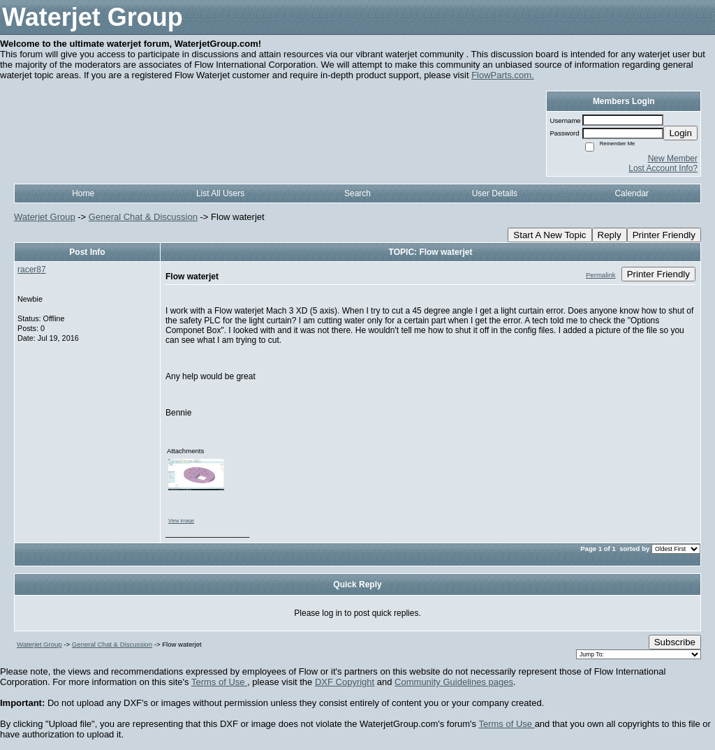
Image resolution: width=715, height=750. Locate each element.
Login (680, 133)
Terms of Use (219, 682)
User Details (494, 193)
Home (83, 193)
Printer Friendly (664, 235)
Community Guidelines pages (454, 682)
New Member (673, 158)
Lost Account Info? (663, 168)
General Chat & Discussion (143, 217)
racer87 (31, 269)
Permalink (601, 275)
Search (357, 193)
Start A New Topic (549, 235)
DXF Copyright (344, 682)
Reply (609, 235)
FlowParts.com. (502, 75)
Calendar (631, 193)
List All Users (220, 193)
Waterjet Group (44, 217)
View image (181, 520)
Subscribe (674, 642)
